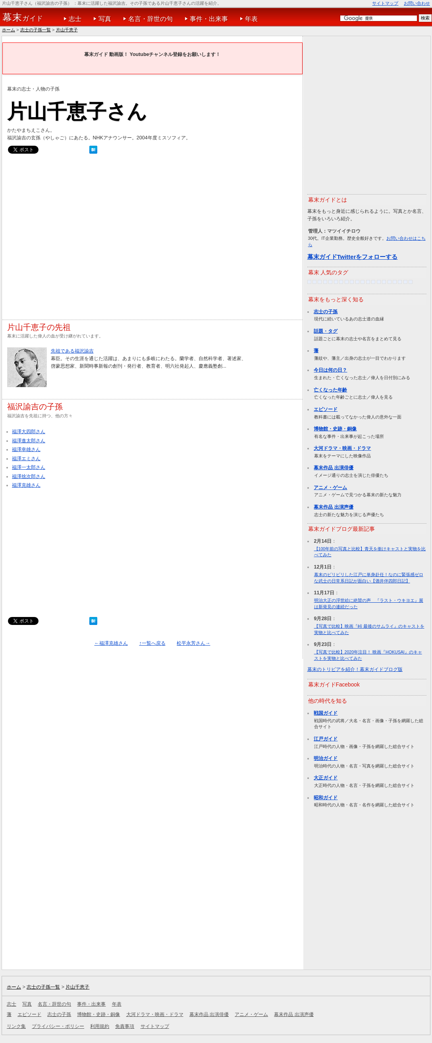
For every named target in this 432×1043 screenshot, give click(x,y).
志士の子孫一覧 (35, 29)
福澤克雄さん (26, 485)
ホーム (8, 29)
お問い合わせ (417, 3)
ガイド (22, 17)
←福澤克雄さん (111, 643)
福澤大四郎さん (28, 431)
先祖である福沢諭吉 (72, 351)
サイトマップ (385, 3)
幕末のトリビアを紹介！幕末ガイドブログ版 (355, 669)
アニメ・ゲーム (330, 487)
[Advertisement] (76, 238)
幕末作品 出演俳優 (333, 467)
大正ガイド (326, 778)
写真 (104, 18)
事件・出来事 (209, 18)
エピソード (326, 409)
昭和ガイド (326, 797)
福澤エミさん (26, 458)
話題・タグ (326, 331)
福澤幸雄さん (26, 449)
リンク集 (16, 1026)
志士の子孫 (326, 311)
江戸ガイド (326, 739)
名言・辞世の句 (150, 18)
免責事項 (124, 1026)
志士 (75, 18)
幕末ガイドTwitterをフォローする (352, 256)
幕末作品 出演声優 (333, 507)
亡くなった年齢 (330, 390)
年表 (251, 18)
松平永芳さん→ (193, 643)
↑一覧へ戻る (152, 643)
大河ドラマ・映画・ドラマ (342, 448)
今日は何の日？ (330, 370)
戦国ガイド (326, 713)
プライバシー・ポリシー (58, 1026)
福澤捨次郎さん (28, 476)
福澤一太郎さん (28, 467)
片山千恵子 (67, 29)
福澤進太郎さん (28, 440)
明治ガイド (326, 758)
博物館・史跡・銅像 (335, 429)
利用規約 (99, 1026)
